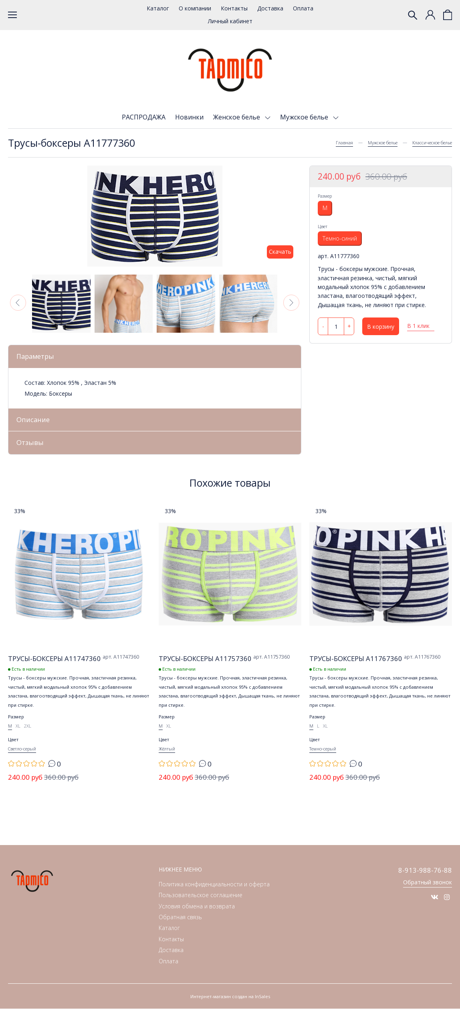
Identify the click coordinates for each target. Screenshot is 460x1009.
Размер (325, 196)
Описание (33, 419)
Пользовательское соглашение (200, 895)
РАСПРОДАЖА (143, 117)
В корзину (380, 326)
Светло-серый (22, 749)
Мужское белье (305, 117)
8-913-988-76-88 (425, 870)
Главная (344, 143)
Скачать (280, 251)
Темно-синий (340, 238)
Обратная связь (180, 917)
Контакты (234, 8)
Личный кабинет (230, 21)
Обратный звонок (427, 882)
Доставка (270, 8)
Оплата (303, 8)
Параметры (35, 356)
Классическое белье (432, 143)
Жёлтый (167, 749)
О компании (195, 8)
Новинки (189, 117)
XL (18, 726)
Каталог (158, 8)
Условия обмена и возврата (197, 906)
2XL (27, 726)
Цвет (322, 226)
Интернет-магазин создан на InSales (230, 997)
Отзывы (30, 442)
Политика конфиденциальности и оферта (214, 884)
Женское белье (237, 117)
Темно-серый (322, 749)
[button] (18, 303)
